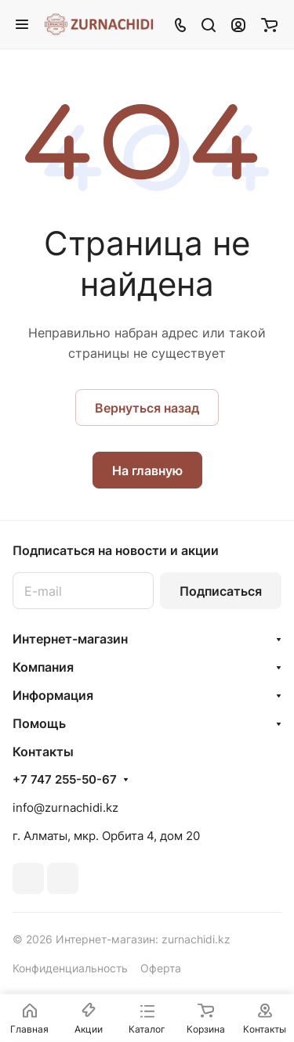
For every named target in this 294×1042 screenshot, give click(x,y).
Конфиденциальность (70, 968)
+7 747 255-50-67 (65, 780)
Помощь (39, 723)
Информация (53, 695)
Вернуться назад (147, 408)
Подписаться (221, 591)
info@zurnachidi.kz (65, 807)
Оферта (160, 968)
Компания (43, 667)
